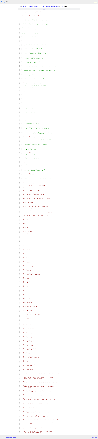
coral (19, 6)
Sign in (95, 2)
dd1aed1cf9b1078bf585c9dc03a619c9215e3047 (46, 6)
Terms (14, 437)
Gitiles (7, 437)
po (62, 6)
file (44, 9)
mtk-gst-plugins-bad (27, 6)
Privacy (11, 437)
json (96, 437)
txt (93, 437)
